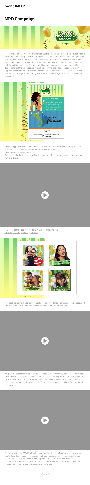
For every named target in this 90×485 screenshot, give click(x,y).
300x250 (8, 232)
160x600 (24, 232)
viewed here (25, 152)
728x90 (16, 232)
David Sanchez (14, 6)
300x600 (34, 232)
